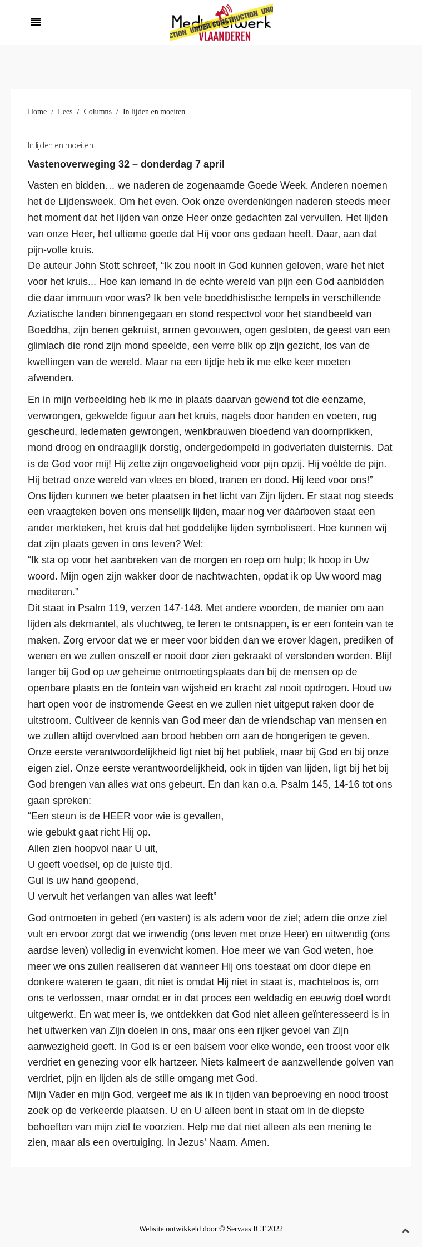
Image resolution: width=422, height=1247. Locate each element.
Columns (97, 111)
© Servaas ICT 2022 (251, 1229)
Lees (65, 111)
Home (37, 111)
